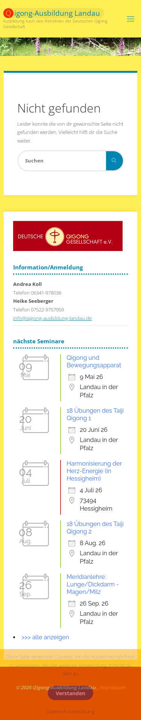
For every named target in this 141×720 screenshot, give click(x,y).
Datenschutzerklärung (70, 711)
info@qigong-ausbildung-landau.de (52, 318)
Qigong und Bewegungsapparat (94, 361)
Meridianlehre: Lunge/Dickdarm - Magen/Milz (93, 584)
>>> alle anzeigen (45, 637)
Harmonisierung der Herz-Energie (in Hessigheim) (94, 471)
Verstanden (70, 693)
